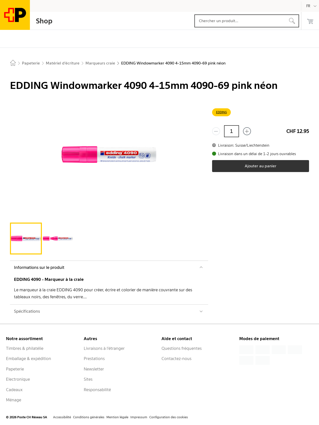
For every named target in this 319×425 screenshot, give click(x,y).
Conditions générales (88, 417)
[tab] (26, 238)
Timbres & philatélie (24, 348)
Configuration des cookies (168, 417)
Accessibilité (62, 417)
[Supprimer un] (216, 131)
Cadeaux (14, 389)
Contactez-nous (176, 358)
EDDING (221, 112)
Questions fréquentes (181, 348)
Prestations (94, 358)
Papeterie (15, 368)
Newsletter (94, 368)
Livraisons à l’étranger (104, 348)
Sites (88, 379)
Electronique (18, 379)
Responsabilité (97, 389)
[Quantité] (231, 131)
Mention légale (117, 417)
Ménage (13, 399)
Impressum (138, 417)
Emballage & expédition (28, 358)
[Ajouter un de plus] (247, 131)
